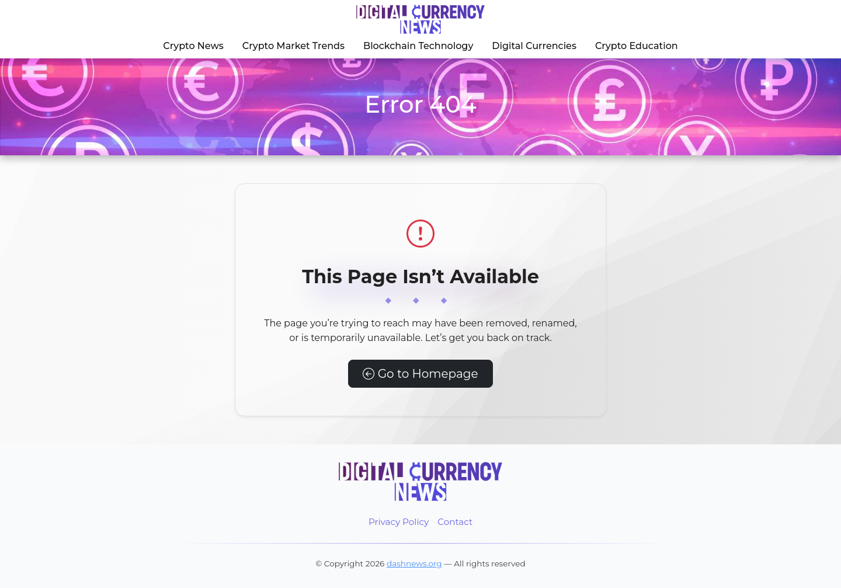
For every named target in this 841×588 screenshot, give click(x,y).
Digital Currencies (534, 45)
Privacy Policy (399, 521)
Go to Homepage (420, 374)
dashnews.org (414, 563)
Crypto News (193, 45)
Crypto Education (636, 45)
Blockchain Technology (418, 45)
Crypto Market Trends (293, 45)
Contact (454, 521)
